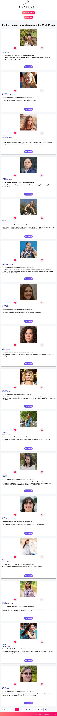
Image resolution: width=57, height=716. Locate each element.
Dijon (3, 688)
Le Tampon (5, 179)
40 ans (11, 94)
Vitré (3, 52)
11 (35, 709)
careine (4, 644)
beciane (4, 178)
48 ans (10, 179)
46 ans (7, 688)
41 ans (7, 52)
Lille (3, 476)
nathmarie (4, 475)
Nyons (3, 519)
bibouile (4, 602)
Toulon (3, 307)
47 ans (7, 561)
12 (38, 709)
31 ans (8, 519)
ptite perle (4, 390)
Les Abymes (5, 264)
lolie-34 (4, 220)
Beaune (4, 646)
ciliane (3, 517)
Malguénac (5, 137)
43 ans (6, 476)
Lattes (3, 222)
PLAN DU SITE (46, 714)
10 (32, 709)
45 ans (8, 349)
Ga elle (3, 560)
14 (45, 709)
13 (42, 709)
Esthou (3, 432)
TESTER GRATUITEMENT (28, 12)
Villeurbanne (5, 94)
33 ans (8, 307)
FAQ (36, 714)
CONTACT (53, 714)
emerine (4, 135)
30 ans (8, 646)
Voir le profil (28, 67)
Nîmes (3, 434)
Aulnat (3, 349)
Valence (4, 391)
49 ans (11, 264)
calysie (4, 348)
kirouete (4, 687)
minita (3, 51)
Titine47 (4, 263)
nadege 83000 (5, 305)
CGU (39, 714)
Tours (3, 561)
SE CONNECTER (28, 17)
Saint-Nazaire (5, 603)
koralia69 (4, 93)
